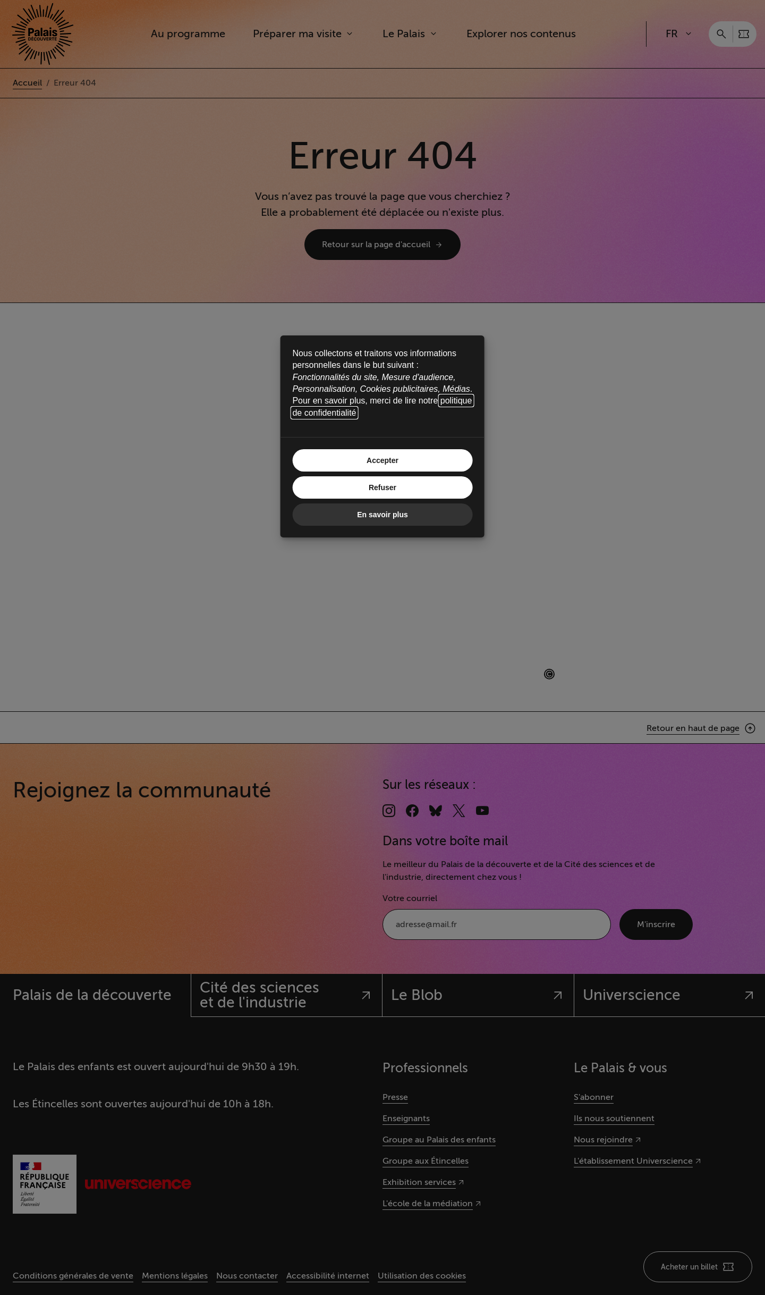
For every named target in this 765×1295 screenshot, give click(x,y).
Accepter (382, 460)
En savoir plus (382, 514)
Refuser (382, 487)
